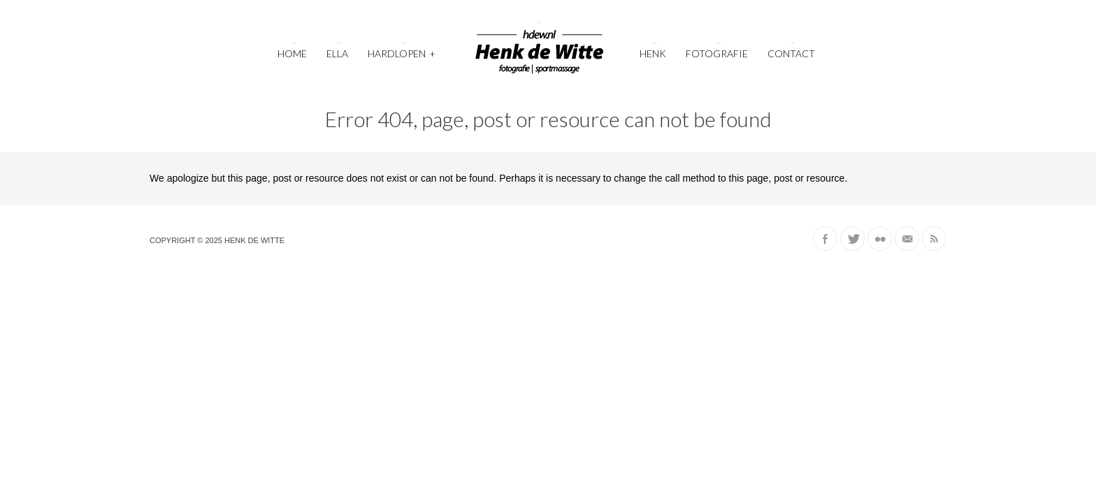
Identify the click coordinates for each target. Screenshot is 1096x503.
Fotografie (717, 53)
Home (292, 53)
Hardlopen (402, 52)
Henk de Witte (254, 240)
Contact (791, 53)
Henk (653, 53)
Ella (337, 53)
